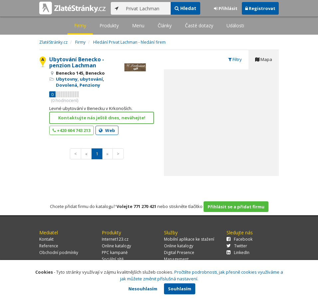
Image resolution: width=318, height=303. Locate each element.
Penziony (90, 85)
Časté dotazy (199, 25)
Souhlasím (179, 289)
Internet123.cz (115, 239)
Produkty (109, 25)
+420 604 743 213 (71, 130)
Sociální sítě (113, 259)
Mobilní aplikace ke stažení (189, 239)
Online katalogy (116, 246)
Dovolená (66, 85)
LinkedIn (238, 252)
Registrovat (260, 8)
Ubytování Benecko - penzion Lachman (76, 62)
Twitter (237, 246)
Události (235, 25)
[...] (146, 8)
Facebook (239, 239)
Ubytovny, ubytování (79, 79)
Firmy (80, 25)
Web (107, 130)
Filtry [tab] (235, 59)
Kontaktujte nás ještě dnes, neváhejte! (101, 118)
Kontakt (46, 239)
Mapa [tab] (263, 59)
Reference (48, 246)
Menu (138, 25)
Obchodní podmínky (58, 252)
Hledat (185, 8)
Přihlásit (226, 8)
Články (165, 25)
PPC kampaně (115, 252)
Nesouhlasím (142, 289)
